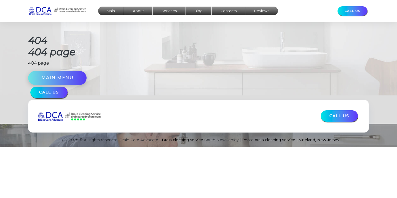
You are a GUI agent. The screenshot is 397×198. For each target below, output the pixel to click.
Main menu (57, 77)
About (138, 11)
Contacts (229, 11)
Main (111, 11)
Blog (198, 11)
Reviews (261, 11)
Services (169, 11)
